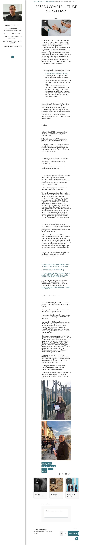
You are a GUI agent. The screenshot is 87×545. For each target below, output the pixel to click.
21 (37, 481)
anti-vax (44, 469)
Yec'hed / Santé (50, 1)
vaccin (44, 463)
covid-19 (44, 466)
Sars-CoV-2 (52, 466)
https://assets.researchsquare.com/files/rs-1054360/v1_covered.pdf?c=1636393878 (55, 265)
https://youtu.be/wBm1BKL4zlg (53, 270)
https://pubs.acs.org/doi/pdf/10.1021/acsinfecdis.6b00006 (55, 288)
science (51, 469)
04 (53, 481)
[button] (12, 37)
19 (69, 481)
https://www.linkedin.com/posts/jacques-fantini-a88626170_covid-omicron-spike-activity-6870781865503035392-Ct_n (55, 275)
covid (49, 463)
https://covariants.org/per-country (56, 74)
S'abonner (73, 533)
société (44, 471)
